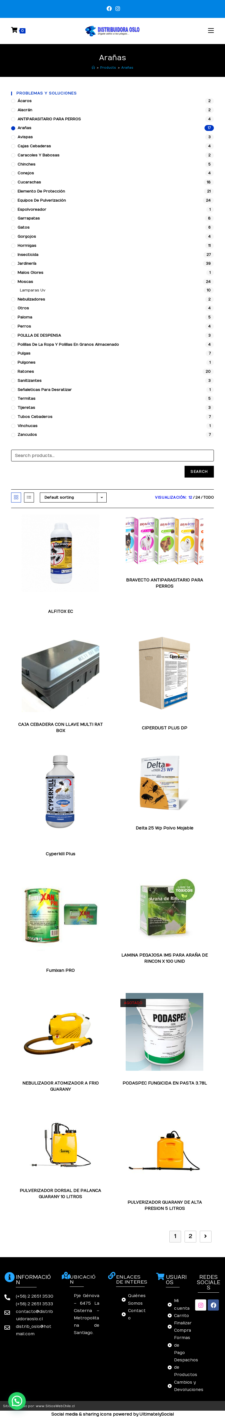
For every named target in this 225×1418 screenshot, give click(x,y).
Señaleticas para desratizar (45, 389)
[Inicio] (93, 68)
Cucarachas (29, 182)
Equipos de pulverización (42, 200)
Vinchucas (28, 426)
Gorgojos (27, 236)
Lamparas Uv (32, 290)
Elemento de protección (41, 191)
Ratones (26, 371)
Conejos (26, 173)
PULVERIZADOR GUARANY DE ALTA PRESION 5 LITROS (164, 1205)
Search (199, 472)
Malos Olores (30, 272)
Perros (24, 326)
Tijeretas (26, 407)
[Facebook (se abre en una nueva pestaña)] (109, 9)
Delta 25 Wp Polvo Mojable (164, 828)
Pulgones (26, 362)
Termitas (26, 398)
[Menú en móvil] (211, 30)
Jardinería (27, 263)
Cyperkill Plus (60, 854)
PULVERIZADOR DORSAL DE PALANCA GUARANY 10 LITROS (60, 1193)
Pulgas (24, 353)
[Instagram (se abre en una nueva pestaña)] (117, 9)
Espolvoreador (32, 209)
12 (190, 497)
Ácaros (25, 101)
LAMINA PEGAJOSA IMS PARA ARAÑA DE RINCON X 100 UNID (164, 958)
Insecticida (28, 254)
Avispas (25, 137)
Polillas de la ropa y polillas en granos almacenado (68, 344)
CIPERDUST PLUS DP (164, 728)
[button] (17, 1401)
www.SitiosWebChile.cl (55, 1406)
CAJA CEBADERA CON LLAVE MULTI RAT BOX (60, 727)
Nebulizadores (31, 299)
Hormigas (27, 245)
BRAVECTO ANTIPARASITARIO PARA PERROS (164, 583)
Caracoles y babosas (38, 155)
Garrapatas (29, 218)
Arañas (127, 68)
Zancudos (27, 434)
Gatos (24, 227)
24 (197, 497)
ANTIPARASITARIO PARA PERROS (49, 119)
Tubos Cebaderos (35, 416)
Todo (208, 497)
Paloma (25, 317)
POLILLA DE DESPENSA (39, 335)
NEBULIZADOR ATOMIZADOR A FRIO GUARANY (60, 1086)
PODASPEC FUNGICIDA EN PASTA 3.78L (164, 1083)
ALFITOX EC (60, 611)
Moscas (25, 281)
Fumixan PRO (60, 970)
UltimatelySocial (156, 1414)
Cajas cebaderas (34, 146)
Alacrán (25, 110)
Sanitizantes (30, 380)
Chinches (26, 164)
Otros (23, 308)
